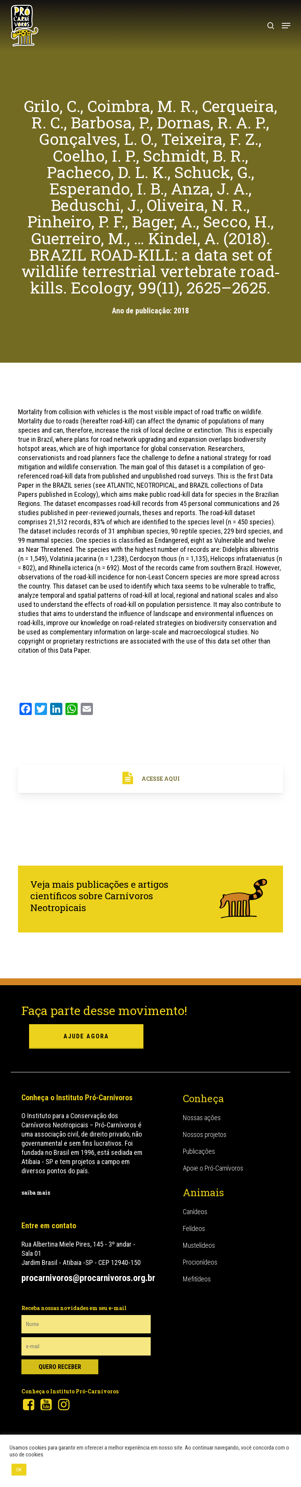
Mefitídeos (197, 1279)
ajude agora (86, 1036)
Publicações (199, 1151)
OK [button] (19, 1469)
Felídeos (194, 1228)
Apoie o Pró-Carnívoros (213, 1168)
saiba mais (35, 1192)
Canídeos (195, 1212)
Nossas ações (202, 1118)
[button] (286, 25)
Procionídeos (200, 1262)
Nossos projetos (204, 1134)
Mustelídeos (199, 1245)
